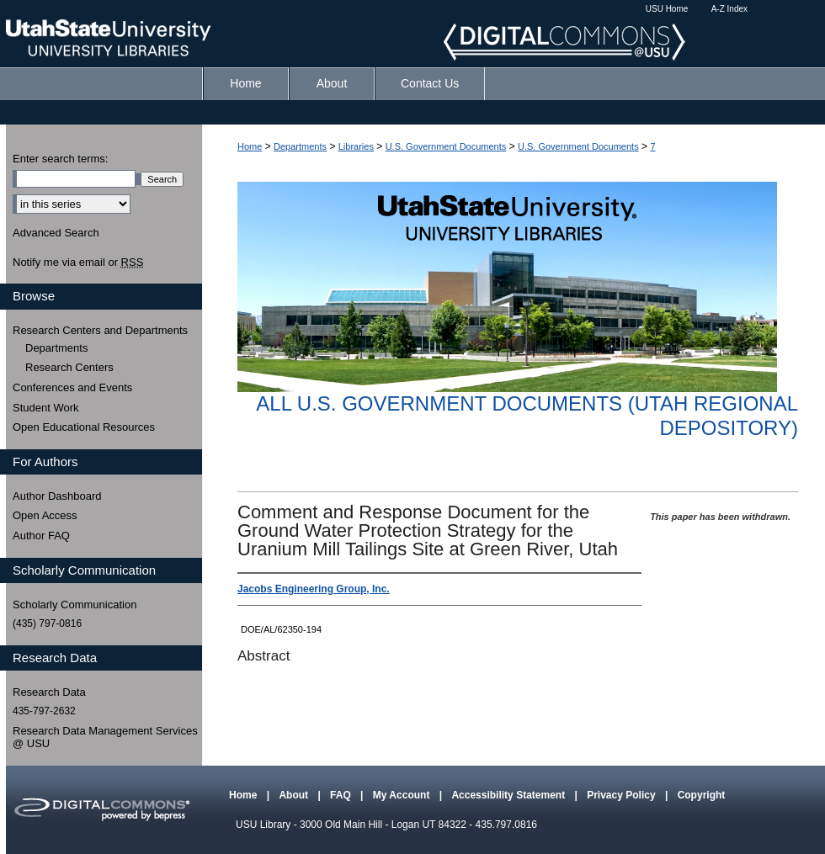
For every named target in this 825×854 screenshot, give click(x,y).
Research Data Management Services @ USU (105, 737)
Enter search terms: (60, 158)
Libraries (356, 146)
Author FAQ (41, 535)
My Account (403, 795)
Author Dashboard (57, 496)
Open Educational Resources (84, 427)
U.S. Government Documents (446, 146)
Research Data (49, 692)
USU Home (667, 8)
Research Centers (69, 367)
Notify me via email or (78, 262)
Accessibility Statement (509, 795)
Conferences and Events (72, 387)
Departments (300, 146)
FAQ (342, 795)
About (295, 795)
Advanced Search (56, 232)
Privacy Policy (622, 795)
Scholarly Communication (74, 604)
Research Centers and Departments (100, 330)
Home (249, 146)
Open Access (45, 515)
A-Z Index (729, 8)
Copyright (702, 795)
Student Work (46, 407)
